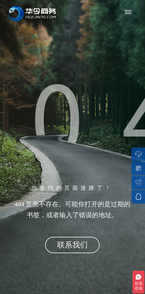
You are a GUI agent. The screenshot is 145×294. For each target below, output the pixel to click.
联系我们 (72, 245)
